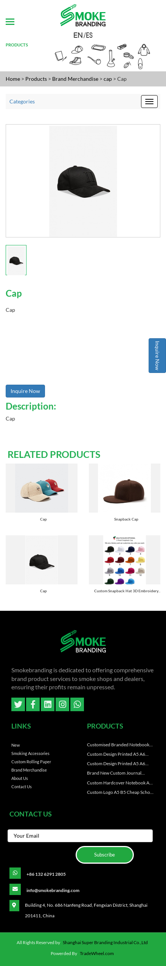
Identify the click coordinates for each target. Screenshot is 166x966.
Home (13, 78)
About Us (19, 778)
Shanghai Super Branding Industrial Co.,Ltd (105, 942)
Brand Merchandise (75, 78)
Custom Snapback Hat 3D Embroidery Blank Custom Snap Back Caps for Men (126, 591)
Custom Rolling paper (31, 761)
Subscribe (104, 855)
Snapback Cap (126, 519)
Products (36, 78)
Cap (43, 519)
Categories (22, 101)
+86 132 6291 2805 (46, 874)
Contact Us (21, 786)
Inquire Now (157, 355)
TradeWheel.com (97, 953)
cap (108, 78)
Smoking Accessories (30, 753)
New (15, 745)
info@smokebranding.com (52, 890)
